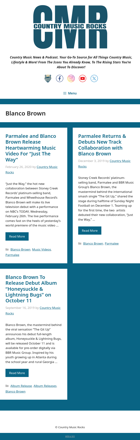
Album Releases (45, 386)
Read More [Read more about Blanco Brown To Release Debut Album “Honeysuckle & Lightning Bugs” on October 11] (17, 373)
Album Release (21, 386)
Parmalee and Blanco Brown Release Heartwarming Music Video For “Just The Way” (30, 148)
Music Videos (41, 249)
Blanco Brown (20, 249)
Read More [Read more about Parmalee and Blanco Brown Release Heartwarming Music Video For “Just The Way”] (17, 236)
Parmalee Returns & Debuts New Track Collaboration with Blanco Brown (102, 145)
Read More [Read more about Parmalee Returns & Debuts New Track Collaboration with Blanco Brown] (90, 230)
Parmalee (12, 255)
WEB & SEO (70, 436)
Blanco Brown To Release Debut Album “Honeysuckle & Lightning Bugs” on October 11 (31, 289)
